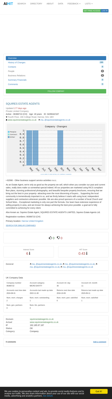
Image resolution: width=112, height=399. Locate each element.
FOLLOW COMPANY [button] (56, 91)
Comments (56, 84)
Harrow (25, 221)
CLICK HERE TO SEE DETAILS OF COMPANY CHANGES (56, 174)
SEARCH (21, 3)
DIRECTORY (36, 3)
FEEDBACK (74, 3)
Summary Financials (56, 79)
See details (62, 395)
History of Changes (56, 62)
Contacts (56, 66)
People (56, 71)
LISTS (89, 3)
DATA (60, 3)
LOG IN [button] (105, 11)
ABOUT (50, 3)
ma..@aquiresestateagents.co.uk (47, 264)
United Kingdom (36, 221)
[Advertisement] (56, 30)
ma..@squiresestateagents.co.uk (55, 120)
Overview (12, 58)
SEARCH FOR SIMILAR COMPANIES (21, 225)
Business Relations (56, 75)
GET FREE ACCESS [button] (92, 11)
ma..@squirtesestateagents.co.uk (78, 267)
